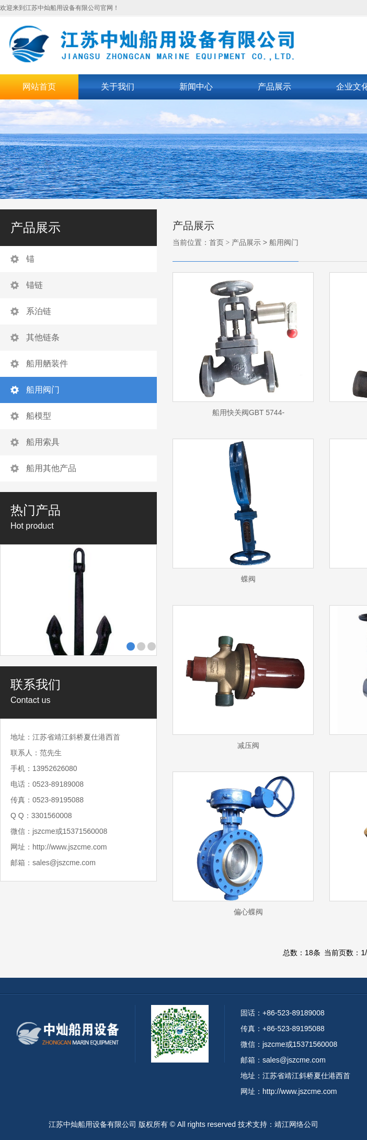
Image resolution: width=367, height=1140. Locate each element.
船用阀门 (43, 389)
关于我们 (117, 86)
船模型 (38, 415)
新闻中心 (196, 86)
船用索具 (43, 442)
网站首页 (39, 86)
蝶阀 (248, 579)
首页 (216, 242)
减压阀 (248, 745)
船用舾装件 (47, 363)
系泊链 (38, 311)
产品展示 (274, 86)
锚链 (34, 285)
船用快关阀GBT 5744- (248, 412)
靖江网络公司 (296, 1124)
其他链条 (43, 337)
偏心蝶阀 (248, 912)
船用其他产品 (51, 468)
